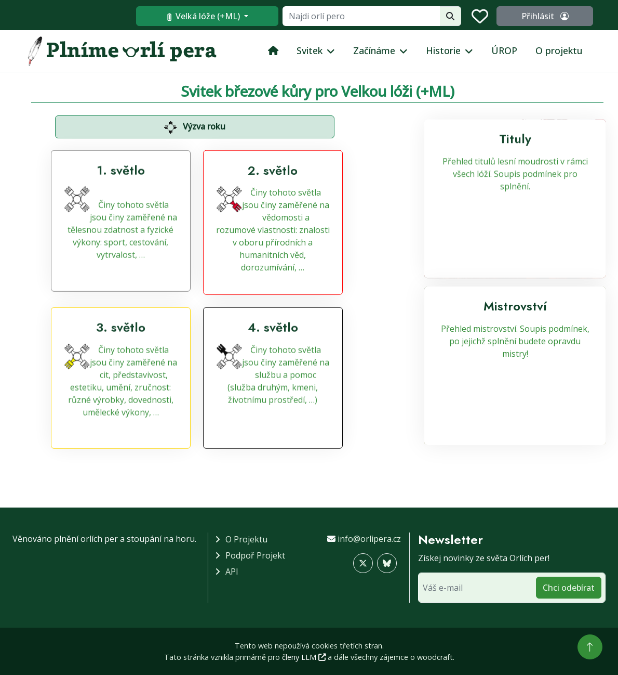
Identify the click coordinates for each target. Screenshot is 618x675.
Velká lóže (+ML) (206, 16)
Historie (443, 50)
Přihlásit (545, 16)
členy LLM (304, 657)
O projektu (559, 50)
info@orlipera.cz (369, 538)
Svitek (310, 50)
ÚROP (504, 50)
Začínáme (374, 50)
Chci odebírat (569, 587)
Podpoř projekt (255, 555)
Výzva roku (194, 127)
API (231, 571)
